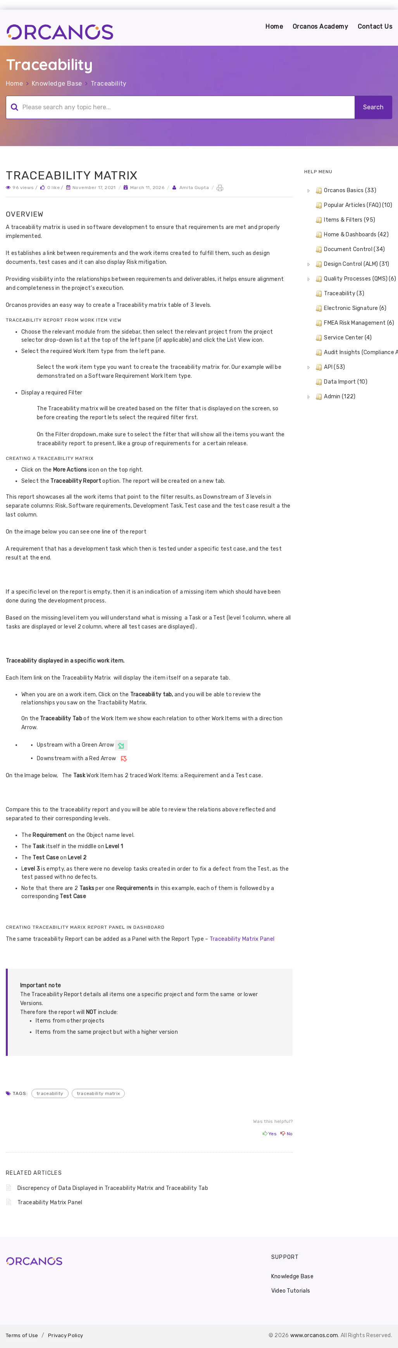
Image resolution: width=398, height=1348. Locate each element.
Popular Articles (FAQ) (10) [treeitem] (353, 205)
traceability (50, 1093)
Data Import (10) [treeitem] (340, 382)
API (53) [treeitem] (329, 367)
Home (274, 26)
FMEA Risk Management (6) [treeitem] (354, 323)
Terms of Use (22, 1335)
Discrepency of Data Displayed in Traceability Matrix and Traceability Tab (112, 1188)
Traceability (109, 83)
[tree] (348, 293)
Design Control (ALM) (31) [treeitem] (351, 264)
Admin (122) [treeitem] (334, 396)
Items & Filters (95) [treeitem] (344, 220)
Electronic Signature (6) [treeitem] (350, 308)
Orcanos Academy (320, 26)
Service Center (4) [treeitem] (343, 338)
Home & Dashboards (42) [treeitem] (351, 234)
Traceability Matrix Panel (241, 939)
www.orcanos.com (314, 1335)
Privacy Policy (65, 1335)
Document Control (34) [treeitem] (349, 249)
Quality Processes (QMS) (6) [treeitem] (355, 279)
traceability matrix (98, 1093)
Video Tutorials (290, 1291)
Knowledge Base (57, 83)
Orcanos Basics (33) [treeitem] (345, 190)
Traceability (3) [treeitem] (339, 293)
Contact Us (375, 26)
